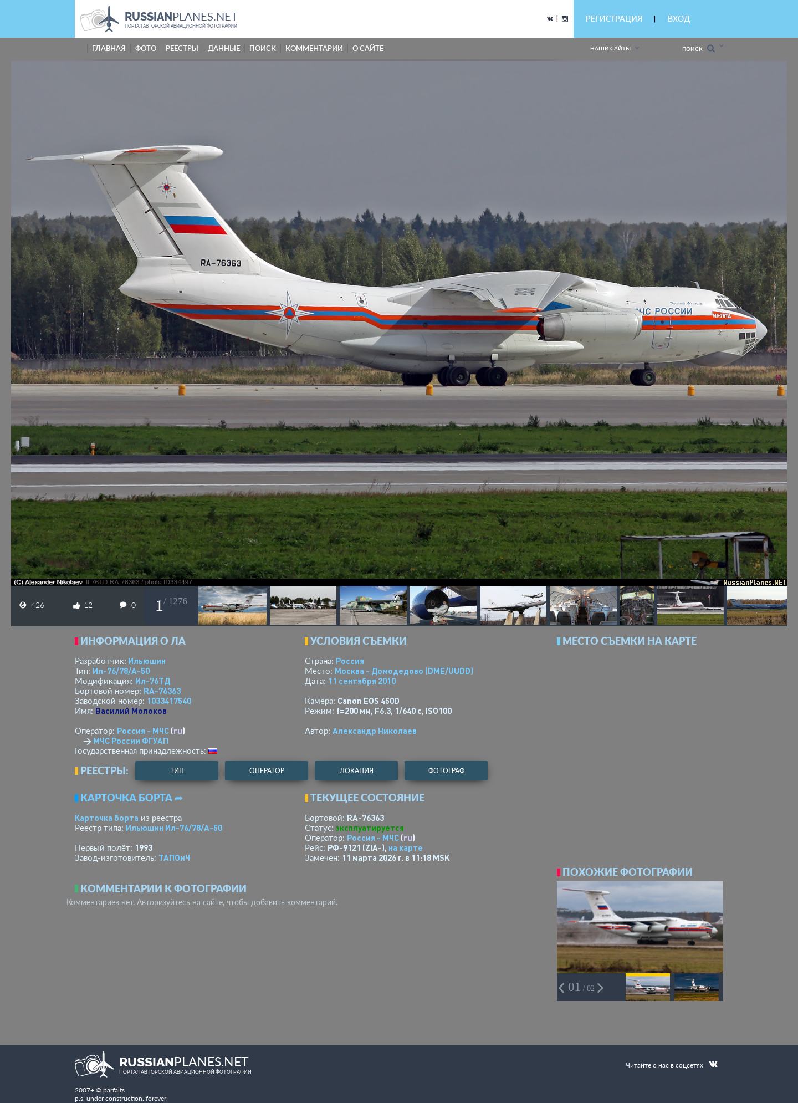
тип (177, 771)
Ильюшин (147, 661)
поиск (262, 48)
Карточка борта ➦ (131, 797)
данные (224, 48)
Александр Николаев (374, 731)
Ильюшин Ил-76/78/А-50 (174, 828)
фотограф (446, 771)
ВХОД (679, 18)
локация (357, 771)
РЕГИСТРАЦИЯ (614, 18)
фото (145, 48)
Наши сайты (610, 48)
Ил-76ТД (152, 681)
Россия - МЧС (143, 731)
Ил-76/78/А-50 (121, 671)
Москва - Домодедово (404, 671)
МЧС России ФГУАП (130, 740)
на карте (405, 847)
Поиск (698, 48)
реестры (182, 48)
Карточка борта (107, 818)
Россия (350, 661)
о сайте (367, 48)
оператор (266, 771)
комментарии (314, 48)
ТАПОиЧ (174, 857)
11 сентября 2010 (362, 681)
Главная (109, 48)
